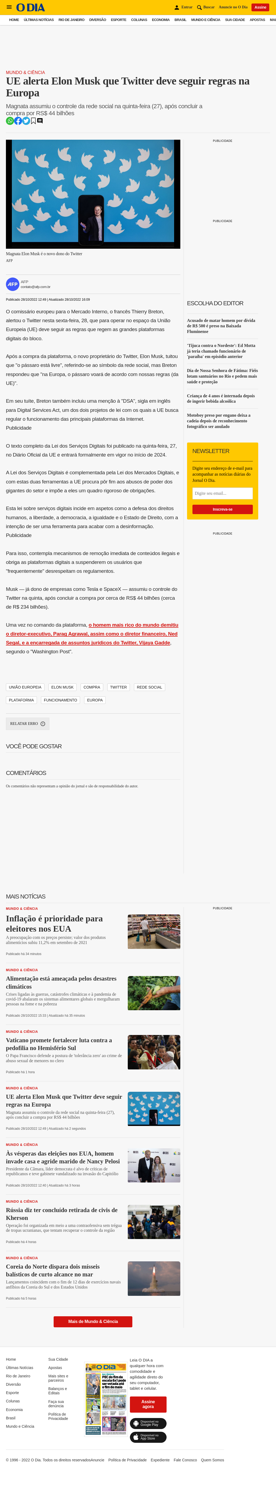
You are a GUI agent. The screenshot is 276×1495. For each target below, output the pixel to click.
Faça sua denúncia (56, 1403)
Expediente (160, 1460)
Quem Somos (212, 1460)
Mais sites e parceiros (58, 1378)
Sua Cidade (235, 20)
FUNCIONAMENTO (60, 700)
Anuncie (97, 1460)
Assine (260, 7)
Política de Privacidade (58, 1416)
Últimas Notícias (39, 20)
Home (14, 20)
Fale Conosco (185, 1460)
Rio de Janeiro (71, 20)
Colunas (139, 20)
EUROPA (95, 700)
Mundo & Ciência (25, 72)
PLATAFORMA (21, 700)
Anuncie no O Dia (233, 7)
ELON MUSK (62, 687)
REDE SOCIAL (149, 687)
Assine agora (148, 1404)
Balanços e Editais (57, 1391)
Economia (161, 20)
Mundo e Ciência (205, 20)
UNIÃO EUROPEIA (25, 687)
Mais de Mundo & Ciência (93, 1321)
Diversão (97, 20)
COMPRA (92, 687)
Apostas (257, 20)
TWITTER (118, 687)
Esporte (118, 20)
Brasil (181, 20)
